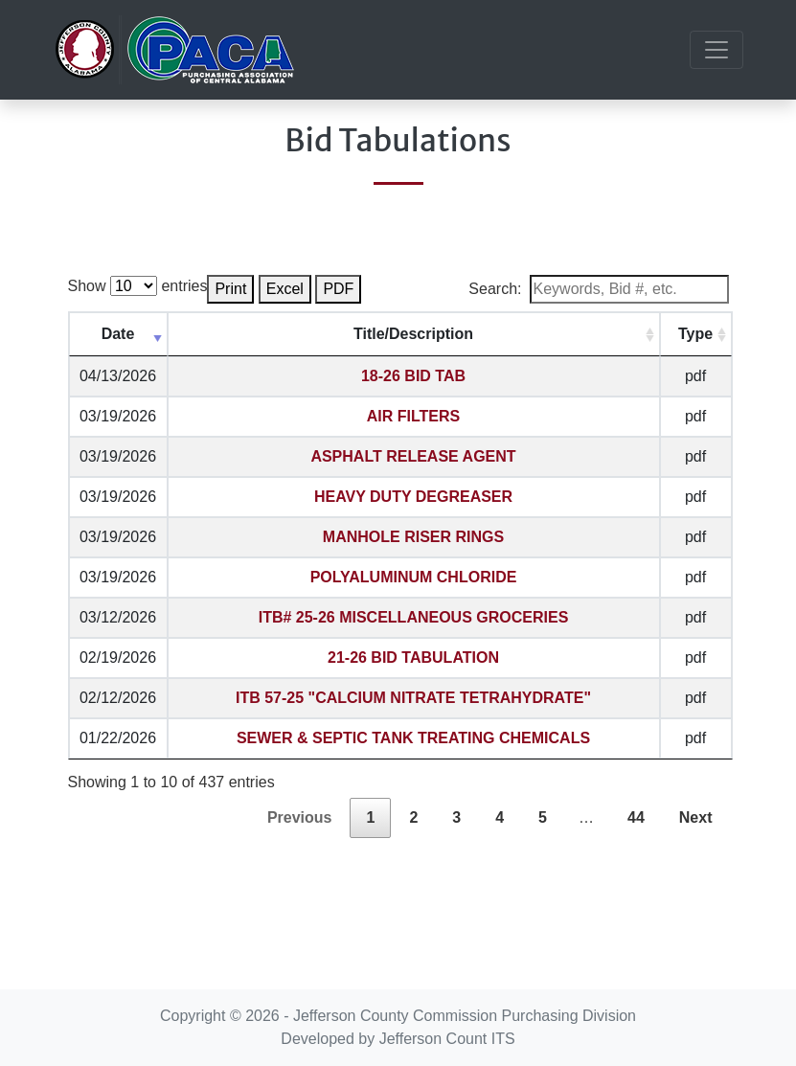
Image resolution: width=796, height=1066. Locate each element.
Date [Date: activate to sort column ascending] (118, 334)
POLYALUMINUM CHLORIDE (413, 577)
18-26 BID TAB (413, 376)
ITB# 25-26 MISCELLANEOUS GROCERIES (414, 617)
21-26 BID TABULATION (413, 657)
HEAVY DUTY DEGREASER (413, 496)
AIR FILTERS (413, 416)
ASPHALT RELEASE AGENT (412, 456)
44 (636, 817)
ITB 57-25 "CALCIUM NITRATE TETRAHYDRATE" (413, 698)
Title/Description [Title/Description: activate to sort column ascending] (413, 334)
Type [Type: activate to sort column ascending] (695, 334)
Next (696, 817)
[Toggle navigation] (716, 50)
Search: (598, 289)
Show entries (138, 286)
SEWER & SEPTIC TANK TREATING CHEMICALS (413, 738)
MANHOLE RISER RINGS (413, 537)
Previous (299, 817)
